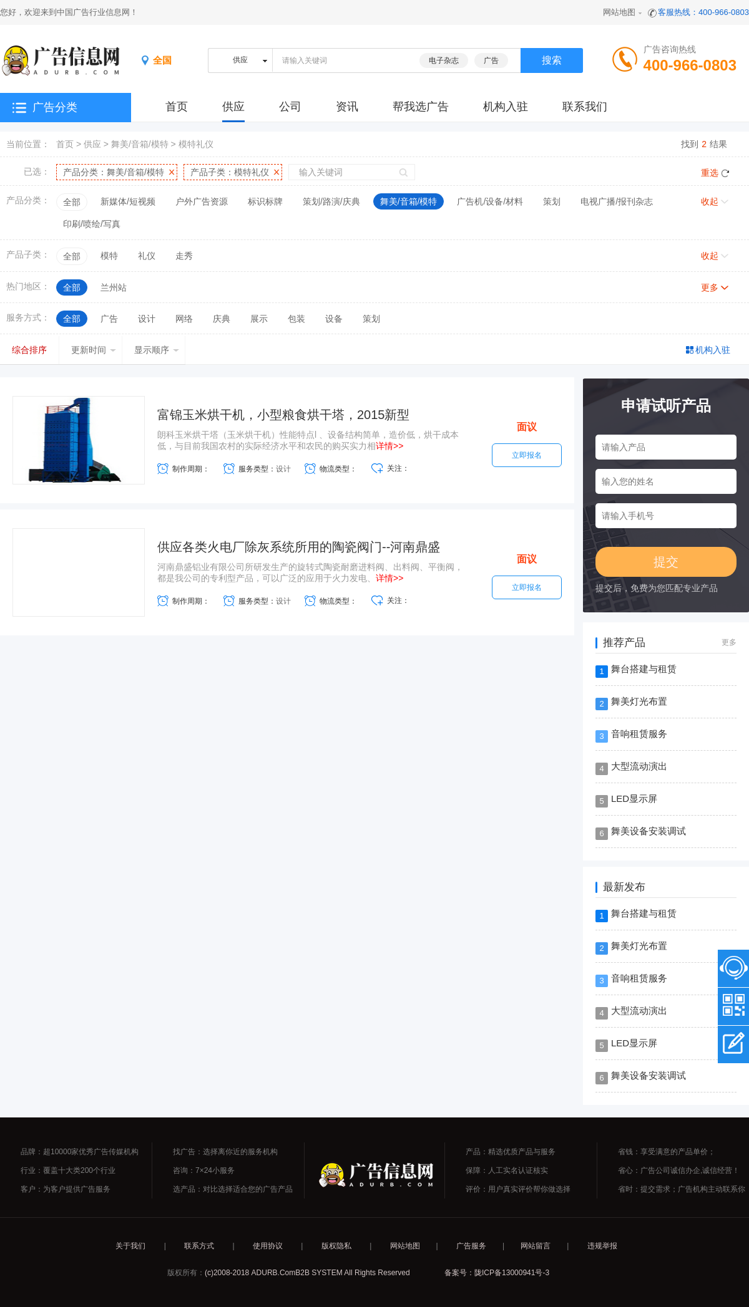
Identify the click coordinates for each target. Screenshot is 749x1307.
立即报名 (527, 455)
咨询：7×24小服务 (204, 1170)
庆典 (221, 319)
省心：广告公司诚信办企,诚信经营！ (679, 1170)
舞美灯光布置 (639, 701)
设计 (146, 319)
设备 (334, 319)
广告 (491, 60)
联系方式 (199, 1246)
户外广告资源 (201, 201)
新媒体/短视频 (127, 201)
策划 (552, 201)
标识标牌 (265, 201)
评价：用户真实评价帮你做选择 (518, 1189)
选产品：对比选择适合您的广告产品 (233, 1189)
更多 (709, 287)
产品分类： (113, 172)
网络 (184, 319)
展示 (259, 319)
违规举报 (602, 1246)
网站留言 (536, 1246)
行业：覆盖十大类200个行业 (68, 1170)
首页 (65, 144)
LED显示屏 (634, 798)
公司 (290, 106)
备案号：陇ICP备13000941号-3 (496, 1272)
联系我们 (584, 106)
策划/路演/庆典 (331, 201)
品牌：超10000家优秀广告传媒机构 (80, 1151)
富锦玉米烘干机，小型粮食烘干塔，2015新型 (283, 415)
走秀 (184, 256)
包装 (296, 319)
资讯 (347, 106)
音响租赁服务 (639, 733)
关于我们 (130, 1246)
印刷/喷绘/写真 (91, 224)
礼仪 (146, 256)
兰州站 (113, 287)
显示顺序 (156, 350)
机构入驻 (505, 106)
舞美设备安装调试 (648, 831)
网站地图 (619, 12)
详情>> (389, 446)
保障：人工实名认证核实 (507, 1170)
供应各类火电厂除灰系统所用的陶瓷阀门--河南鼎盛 (298, 547)
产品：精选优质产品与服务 (511, 1151)
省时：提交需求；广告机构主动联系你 (681, 1189)
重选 (709, 172)
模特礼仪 (196, 144)
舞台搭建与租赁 (644, 668)
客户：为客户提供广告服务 (65, 1189)
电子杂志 (444, 60)
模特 (109, 256)
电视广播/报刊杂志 (616, 201)
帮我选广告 (421, 106)
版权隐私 (336, 1246)
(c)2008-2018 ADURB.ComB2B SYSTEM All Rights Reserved (307, 1272)
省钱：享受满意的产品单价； (666, 1151)
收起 (709, 201)
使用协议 (268, 1246)
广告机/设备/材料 (490, 201)
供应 (233, 106)
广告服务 (471, 1246)
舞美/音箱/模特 (140, 144)
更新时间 (93, 350)
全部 (72, 202)
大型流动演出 (639, 766)
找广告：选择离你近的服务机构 (225, 1151)
